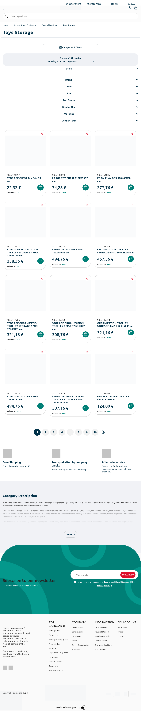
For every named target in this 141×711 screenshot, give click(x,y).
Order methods (101, 627)
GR (116, 3)
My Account (122, 627)
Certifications (77, 632)
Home (5, 25)
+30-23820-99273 (73, 3)
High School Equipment (58, 652)
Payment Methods (102, 632)
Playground (53, 657)
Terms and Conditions (115, 581)
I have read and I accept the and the (104, 583)
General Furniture (49, 25)
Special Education (56, 670)
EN (112, 3)
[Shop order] (82, 61)
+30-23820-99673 (93, 3)
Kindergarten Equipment (59, 639)
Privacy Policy (104, 585)
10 (95, 432)
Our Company (77, 627)
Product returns (101, 640)
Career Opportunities (80, 645)
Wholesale (76, 649)
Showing (51, 61)
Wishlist (121, 632)
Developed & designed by (70, 707)
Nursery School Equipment (24, 25)
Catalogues (76, 636)
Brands (75, 640)
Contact (131, 3)
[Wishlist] (42, 134)
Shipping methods (102, 636)
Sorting (67, 61)
